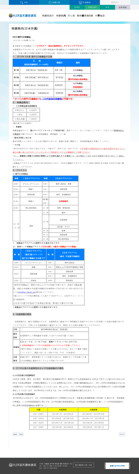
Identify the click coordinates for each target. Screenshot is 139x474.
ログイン (115, 2)
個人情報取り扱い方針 (83, 465)
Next (15, 434)
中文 (107, 7)
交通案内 (84, 2)
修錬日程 (54, 2)
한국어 (77, 7)
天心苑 (71, 15)
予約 (24, 2)
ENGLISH (92, 7)
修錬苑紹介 (48, 15)
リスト (122, 434)
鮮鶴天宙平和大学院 (117, 466)
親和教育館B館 (85, 15)
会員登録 (122, 7)
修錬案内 (61, 15)
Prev (21, 434)
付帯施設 (100, 15)
